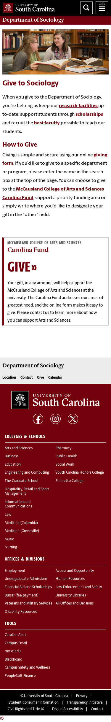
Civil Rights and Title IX (26, 709)
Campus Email (16, 643)
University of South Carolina (46, 696)
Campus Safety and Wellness (27, 667)
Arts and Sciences (19, 448)
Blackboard (13, 659)
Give (18, 266)
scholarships (89, 114)
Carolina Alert (15, 635)
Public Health (66, 456)
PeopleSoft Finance (20, 676)
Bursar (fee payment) (21, 595)
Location (9, 378)
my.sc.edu (13, 651)
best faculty (47, 123)
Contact (26, 378)
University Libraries (71, 595)
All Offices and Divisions (75, 603)
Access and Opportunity (75, 571)
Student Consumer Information (34, 702)
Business (11, 456)
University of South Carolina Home (27, 6)
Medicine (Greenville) (22, 531)
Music (9, 539)
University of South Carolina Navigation (102, 7)
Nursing (11, 547)
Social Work (65, 464)
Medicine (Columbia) (21, 523)
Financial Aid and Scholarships (28, 587)
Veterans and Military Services (28, 603)
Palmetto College (69, 481)
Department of (33, 20)
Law (8, 515)
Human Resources (70, 579)
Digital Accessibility (67, 709)
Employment (15, 571)
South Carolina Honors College (80, 473)
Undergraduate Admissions (26, 579)
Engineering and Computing (27, 473)
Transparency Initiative (85, 702)
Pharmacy (63, 448)
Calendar (55, 378)
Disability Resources (21, 612)
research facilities (78, 106)
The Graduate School (21, 481)
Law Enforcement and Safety (79, 587)
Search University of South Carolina (86, 7)
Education (13, 464)
